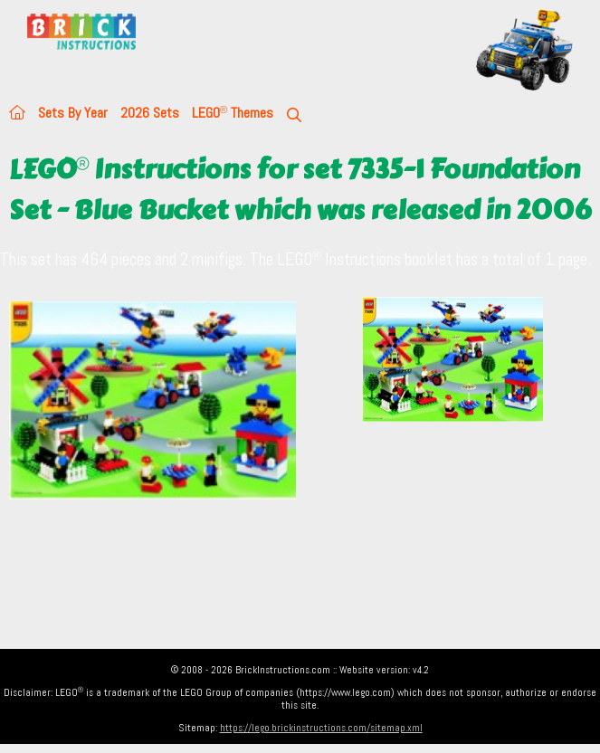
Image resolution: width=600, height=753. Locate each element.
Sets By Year (73, 112)
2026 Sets (149, 112)
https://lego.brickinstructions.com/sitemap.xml (321, 727)
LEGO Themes (232, 112)
